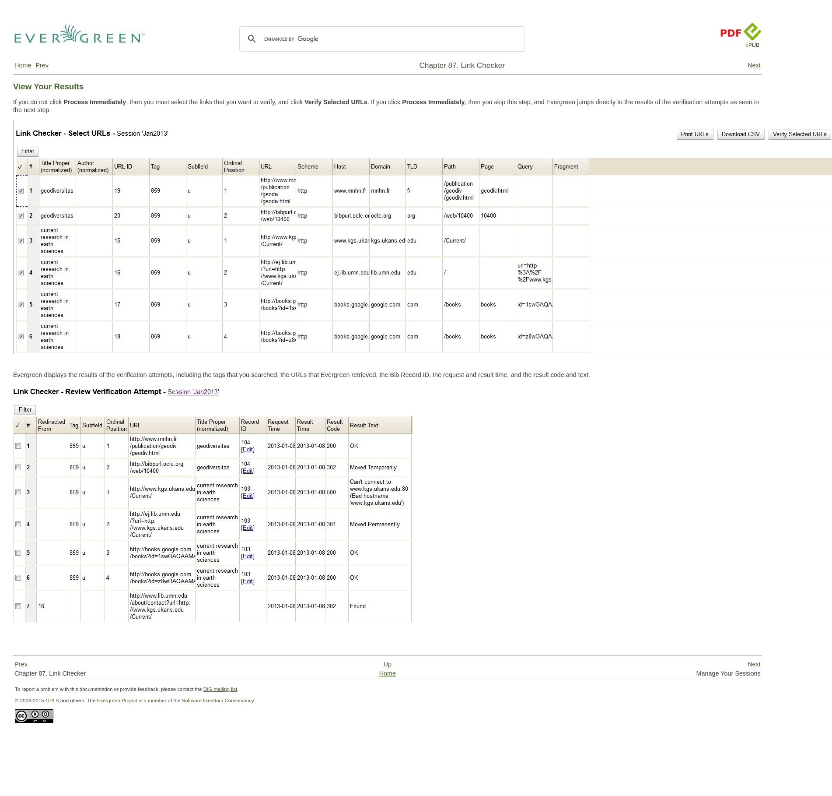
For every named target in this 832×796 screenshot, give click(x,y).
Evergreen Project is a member (132, 700)
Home (22, 65)
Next (754, 65)
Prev (42, 65)
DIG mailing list (220, 689)
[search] (380, 39)
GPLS (52, 700)
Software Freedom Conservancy (218, 700)
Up (388, 664)
